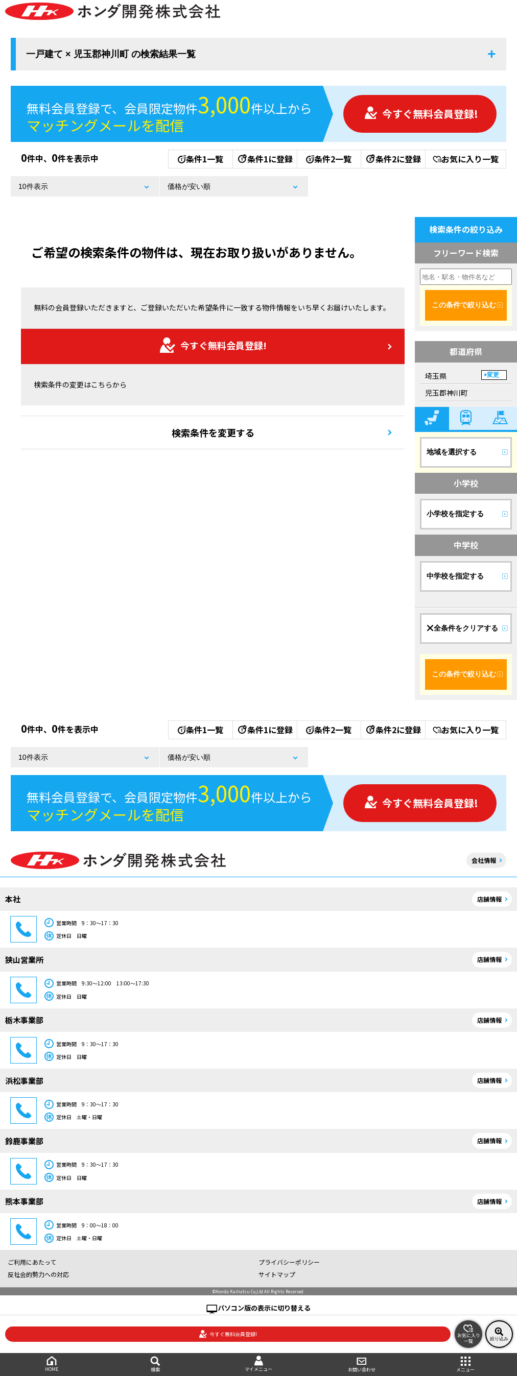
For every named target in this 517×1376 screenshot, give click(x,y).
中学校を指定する (455, 576)
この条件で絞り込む (464, 305)
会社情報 (484, 860)
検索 (154, 1364)
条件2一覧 (328, 159)
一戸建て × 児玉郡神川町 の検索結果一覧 (111, 54)
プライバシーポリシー (289, 1262)
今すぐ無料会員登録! (421, 113)
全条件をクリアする (462, 628)
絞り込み (499, 1334)
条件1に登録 (265, 159)
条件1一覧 (200, 159)
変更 (493, 374)
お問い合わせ (361, 1364)
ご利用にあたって (32, 1262)
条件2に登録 (393, 159)
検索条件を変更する (213, 432)
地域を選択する (452, 452)
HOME (51, 1364)
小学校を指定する (455, 514)
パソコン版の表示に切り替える (264, 1308)
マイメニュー (258, 1364)
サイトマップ (276, 1274)
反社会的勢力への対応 (38, 1274)
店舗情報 (489, 899)
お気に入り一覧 (466, 159)
